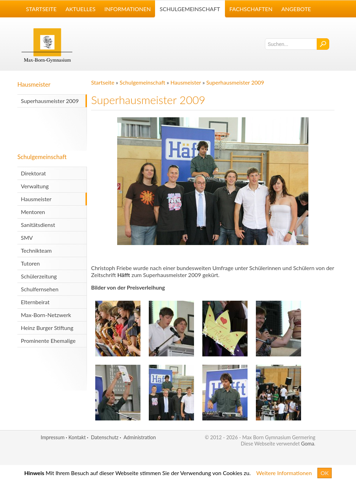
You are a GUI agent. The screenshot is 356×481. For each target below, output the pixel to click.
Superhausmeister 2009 (50, 100)
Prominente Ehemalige (48, 340)
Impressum (53, 437)
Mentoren (33, 211)
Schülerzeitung (39, 276)
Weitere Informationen (284, 473)
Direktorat (33, 173)
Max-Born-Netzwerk (46, 315)
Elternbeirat (35, 302)
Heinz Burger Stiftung (47, 327)
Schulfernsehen (39, 289)
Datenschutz (104, 437)
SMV (27, 237)
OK (325, 473)
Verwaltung (35, 186)
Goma (307, 444)
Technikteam (36, 250)
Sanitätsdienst (38, 224)
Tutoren (30, 263)
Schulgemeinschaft (42, 156)
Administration (139, 437)
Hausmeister (33, 84)
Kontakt (77, 437)
